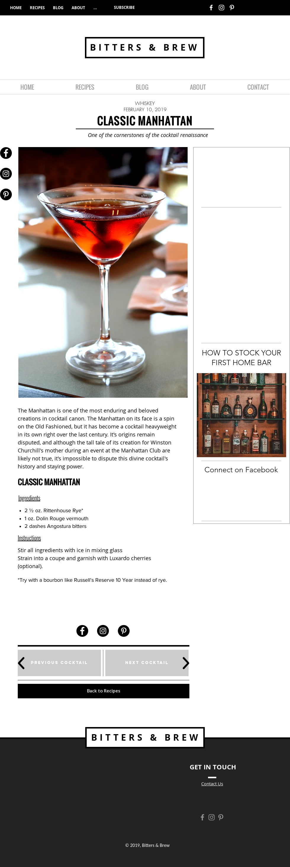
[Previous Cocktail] (59, 663)
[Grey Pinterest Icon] (221, 817)
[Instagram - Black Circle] (6, 174)
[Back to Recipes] (103, 691)
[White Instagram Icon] (221, 7)
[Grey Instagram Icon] (211, 817)
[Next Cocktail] (146, 663)
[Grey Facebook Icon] (202, 817)
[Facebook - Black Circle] (6, 153)
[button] (124, 7)
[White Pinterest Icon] (232, 7)
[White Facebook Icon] (211, 7)
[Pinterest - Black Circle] (6, 194)
